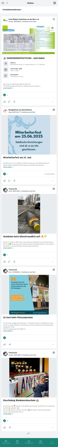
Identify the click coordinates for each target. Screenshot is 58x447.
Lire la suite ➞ (8, 88)
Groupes (41, 443)
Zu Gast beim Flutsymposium (18, 317)
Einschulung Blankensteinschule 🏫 (21, 400)
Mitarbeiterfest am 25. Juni (17, 157)
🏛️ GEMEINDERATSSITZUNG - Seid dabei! (24, 58)
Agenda (17, 443)
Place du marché (29, 443)
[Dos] (7, 3)
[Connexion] (2, 3)
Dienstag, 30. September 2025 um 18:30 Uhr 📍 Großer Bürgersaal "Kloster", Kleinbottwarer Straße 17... (22, 85)
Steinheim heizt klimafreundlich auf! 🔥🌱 (25, 236)
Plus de (52, 443)
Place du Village (6, 443)
